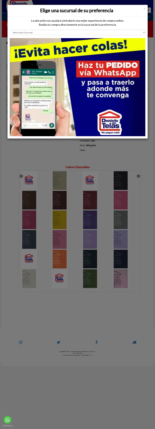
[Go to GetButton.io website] (7, 426)
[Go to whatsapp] (7, 420)
